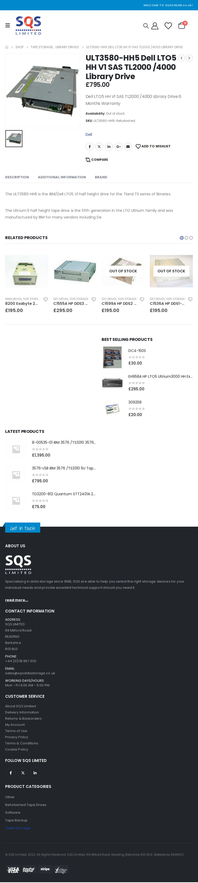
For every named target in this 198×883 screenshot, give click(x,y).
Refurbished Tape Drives (26, 805)
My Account (15, 725)
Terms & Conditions (21, 744)
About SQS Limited (20, 706)
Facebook (90, 146)
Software (13, 813)
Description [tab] (17, 177)
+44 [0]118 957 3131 (20, 661)
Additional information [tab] (62, 177)
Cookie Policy (16, 750)
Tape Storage (32, 299)
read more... (16, 600)
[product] (26, 271)
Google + (118, 146)
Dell (89, 134)
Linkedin (35, 774)
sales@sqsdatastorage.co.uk (30, 673)
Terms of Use (16, 731)
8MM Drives (13, 299)
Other (10, 797)
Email (128, 146)
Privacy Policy (16, 737)
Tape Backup (16, 821)
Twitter (99, 146)
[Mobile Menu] (9, 25)
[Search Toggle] (146, 26)
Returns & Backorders (23, 719)
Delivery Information (22, 713)
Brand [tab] (101, 177)
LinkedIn (109, 146)
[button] (181, 238)
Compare (99, 159)
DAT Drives (60, 299)
